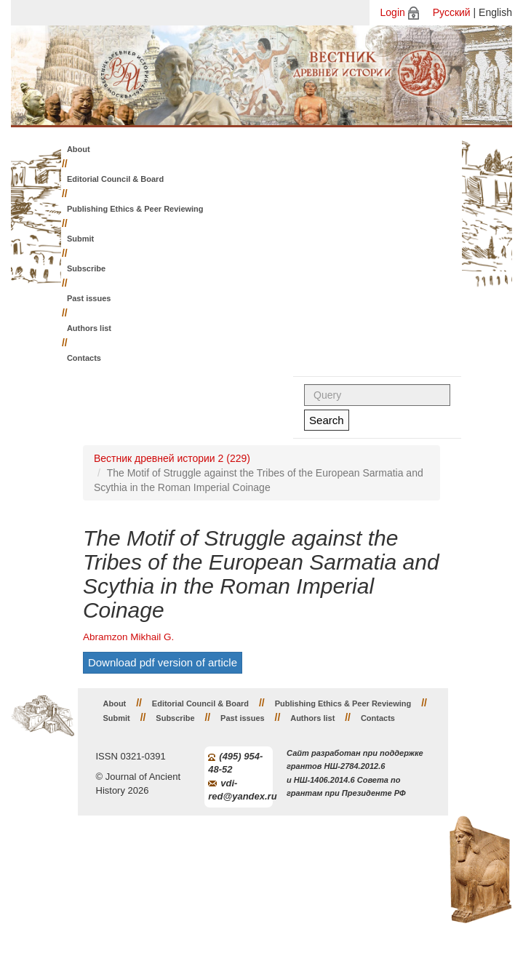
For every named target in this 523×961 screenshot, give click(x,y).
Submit (80, 238)
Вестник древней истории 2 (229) (172, 458)
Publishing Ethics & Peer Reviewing (135, 208)
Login (392, 12)
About (78, 149)
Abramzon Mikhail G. (128, 636)
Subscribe (86, 268)
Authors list (89, 328)
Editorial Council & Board (115, 179)
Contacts (84, 358)
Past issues (89, 298)
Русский (452, 12)
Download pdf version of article (162, 662)
